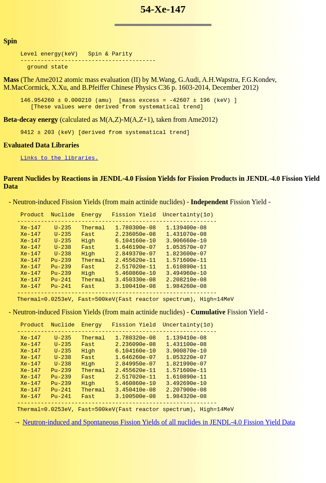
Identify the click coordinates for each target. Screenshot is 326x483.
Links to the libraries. (59, 166)
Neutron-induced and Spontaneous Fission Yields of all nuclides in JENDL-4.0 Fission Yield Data (159, 467)
